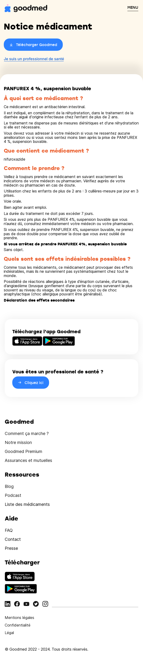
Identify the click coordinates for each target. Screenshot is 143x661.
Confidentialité (17, 625)
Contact (13, 539)
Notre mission (18, 442)
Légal (9, 632)
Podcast (13, 495)
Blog (9, 486)
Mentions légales (19, 617)
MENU (132, 7)
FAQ (9, 530)
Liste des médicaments (27, 504)
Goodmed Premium (23, 451)
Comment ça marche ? (27, 433)
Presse (11, 548)
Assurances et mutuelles (28, 460)
